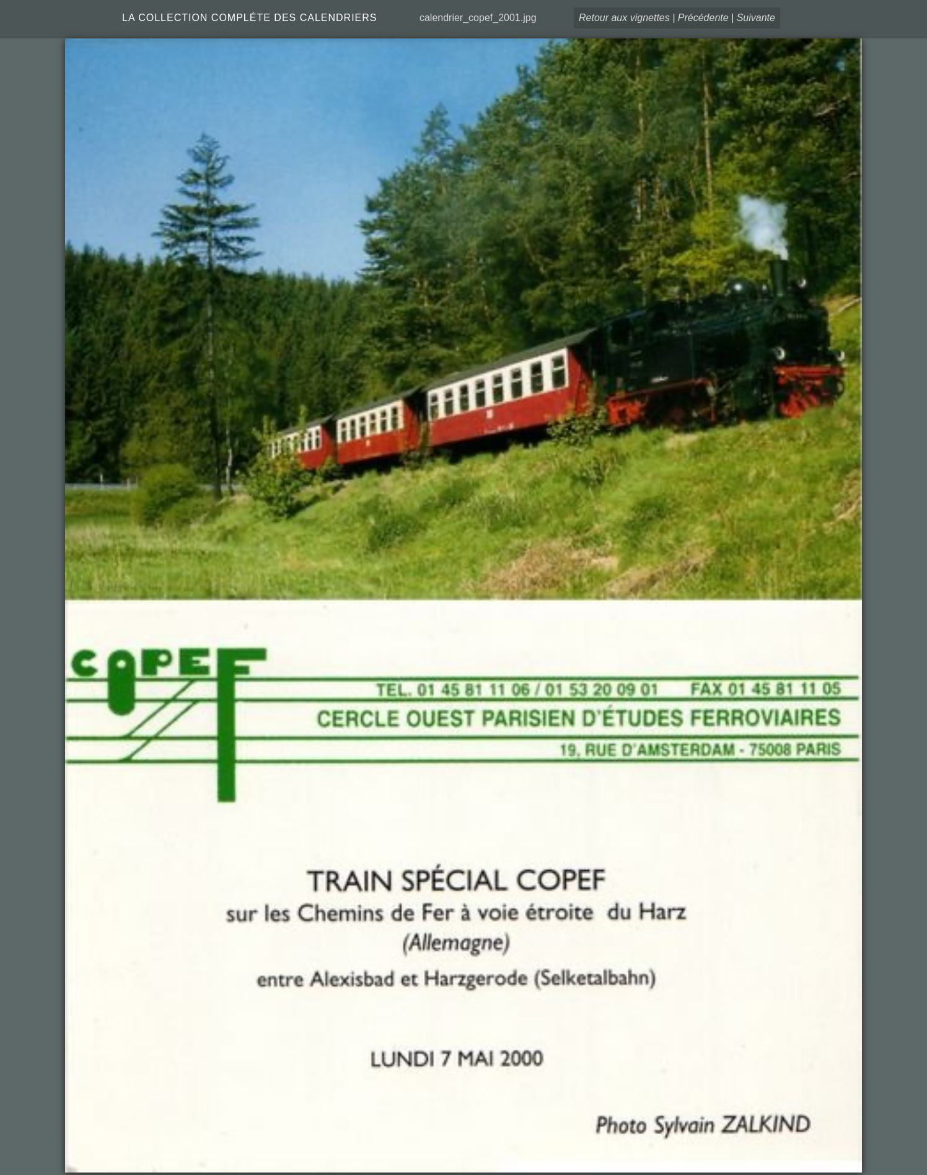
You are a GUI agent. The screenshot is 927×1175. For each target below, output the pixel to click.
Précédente (703, 17)
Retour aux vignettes (624, 17)
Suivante (756, 17)
